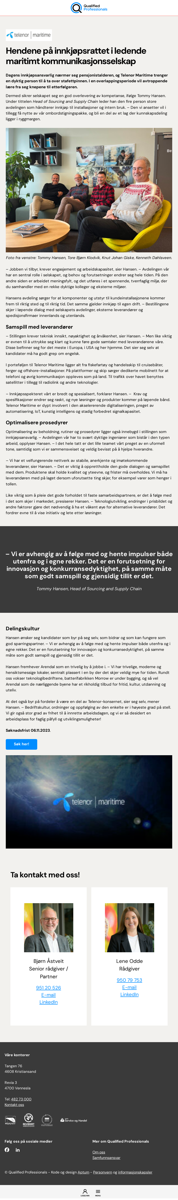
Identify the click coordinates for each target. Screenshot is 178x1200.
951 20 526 (48, 988)
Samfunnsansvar (106, 1160)
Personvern (102, 1174)
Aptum (83, 1174)
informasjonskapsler (135, 1174)
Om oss (98, 1154)
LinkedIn (48, 1003)
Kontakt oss (14, 1107)
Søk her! (21, 744)
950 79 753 (129, 980)
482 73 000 (21, 1101)
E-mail (48, 996)
